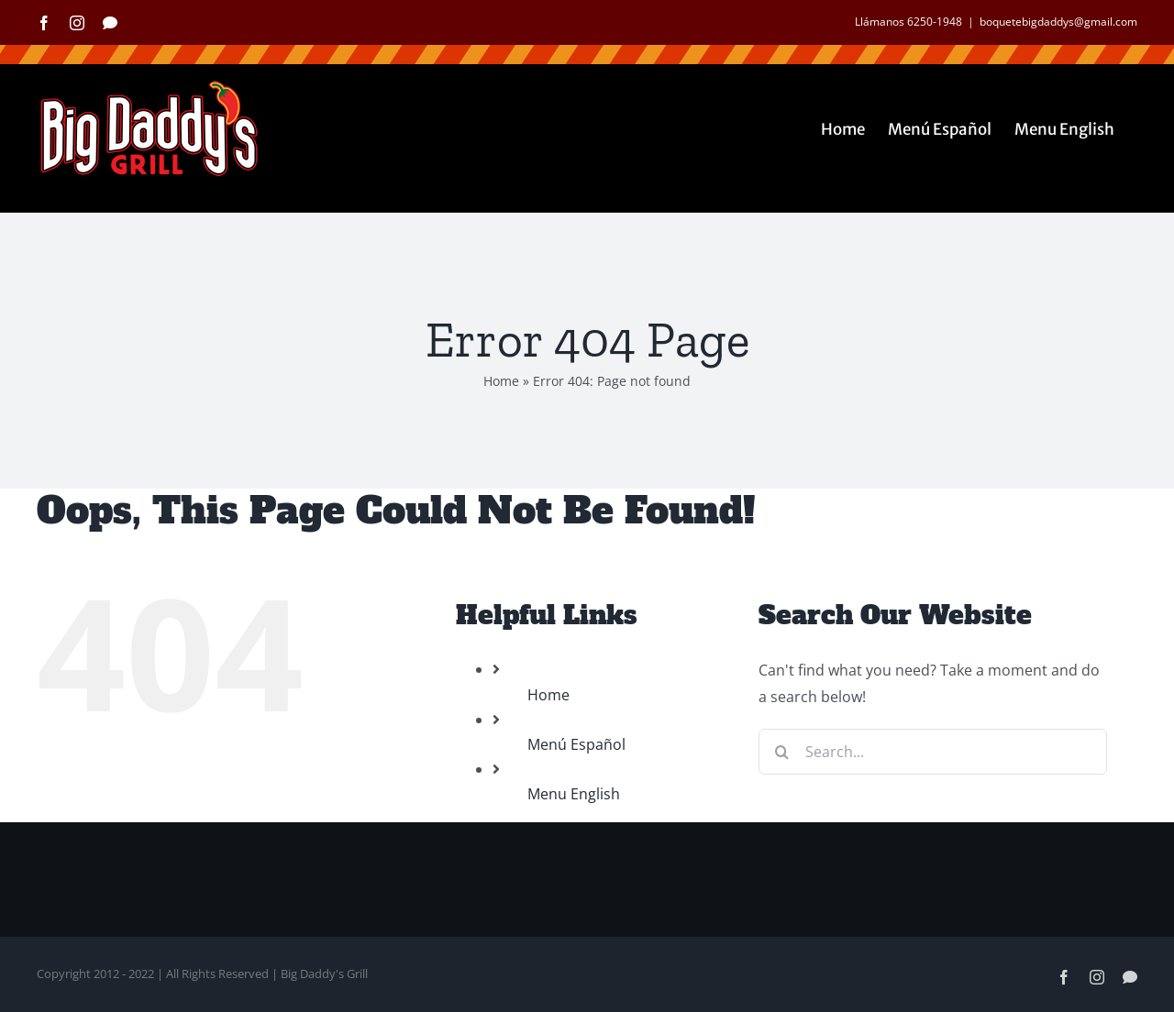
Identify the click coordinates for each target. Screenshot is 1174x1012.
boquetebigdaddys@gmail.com (1058, 21)
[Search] (781, 752)
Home (501, 381)
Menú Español (576, 744)
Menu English (573, 794)
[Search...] (933, 752)
